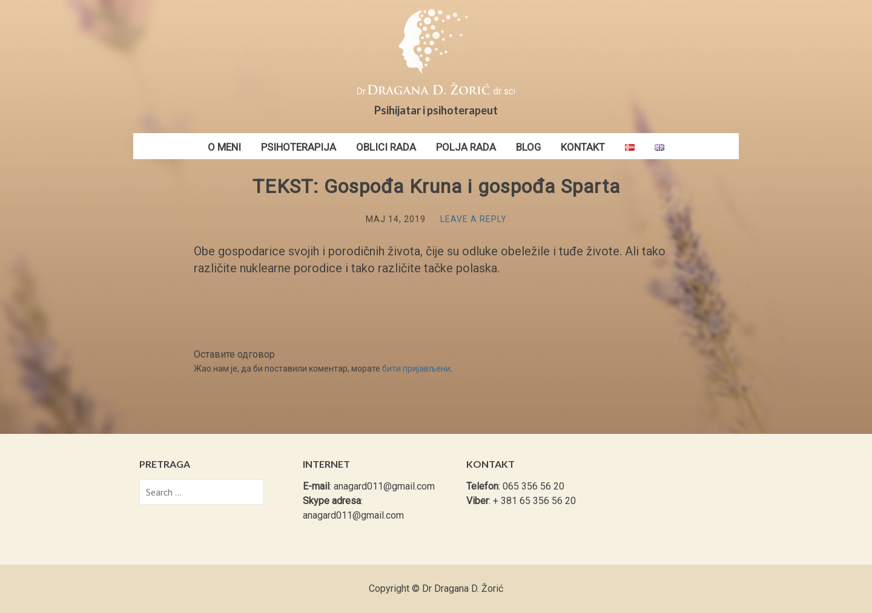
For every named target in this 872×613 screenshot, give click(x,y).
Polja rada (466, 147)
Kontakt (583, 147)
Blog (528, 147)
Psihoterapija (298, 147)
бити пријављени (416, 368)
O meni (224, 147)
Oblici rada (386, 147)
